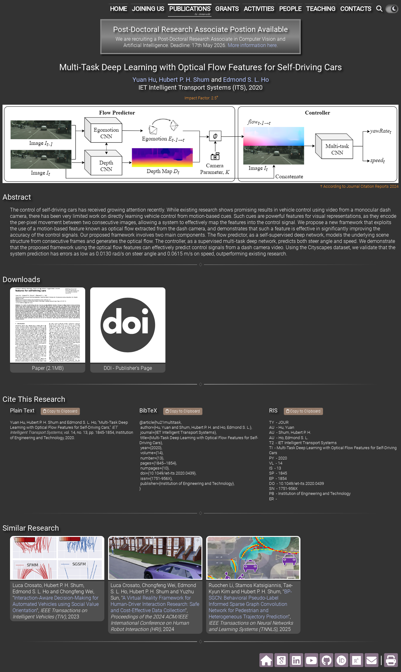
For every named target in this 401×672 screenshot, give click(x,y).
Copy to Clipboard (60, 411)
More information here (252, 45)
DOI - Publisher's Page (128, 368)
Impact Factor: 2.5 (201, 98)
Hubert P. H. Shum (184, 79)
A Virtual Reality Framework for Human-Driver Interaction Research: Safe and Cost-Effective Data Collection (155, 604)
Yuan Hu (144, 79)
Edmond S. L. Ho (246, 79)
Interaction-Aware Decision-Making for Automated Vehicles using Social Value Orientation (56, 604)
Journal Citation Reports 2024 (372, 186)
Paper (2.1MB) (48, 368)
